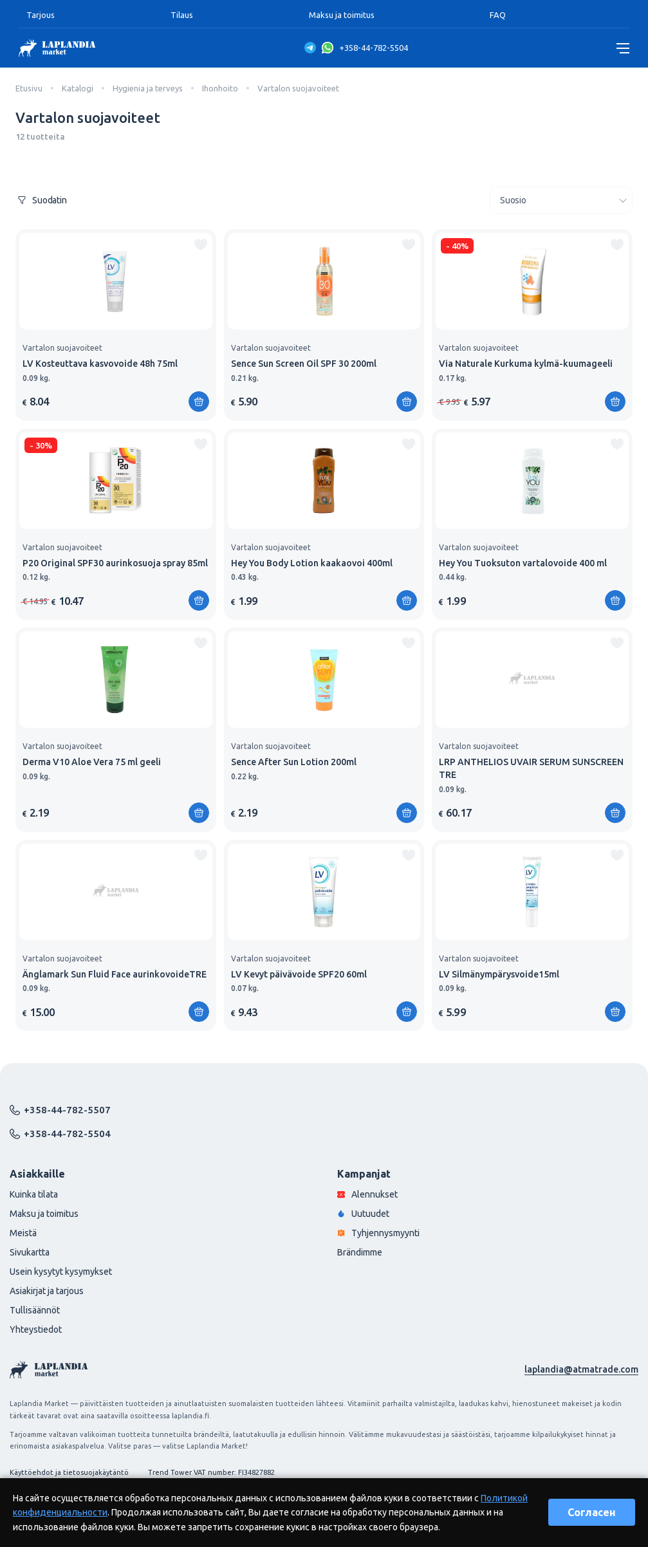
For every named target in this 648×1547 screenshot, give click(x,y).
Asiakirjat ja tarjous (47, 1291)
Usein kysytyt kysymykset (61, 1271)
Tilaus (182, 14)
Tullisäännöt (35, 1310)
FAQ (498, 14)
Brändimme (359, 1252)
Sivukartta (30, 1252)
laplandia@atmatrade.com (581, 1369)
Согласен (592, 1512)
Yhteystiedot (36, 1329)
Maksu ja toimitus (342, 14)
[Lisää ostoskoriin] (199, 401)
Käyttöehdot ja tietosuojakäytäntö (69, 1472)
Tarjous (40, 14)
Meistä (23, 1233)
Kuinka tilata (34, 1194)
